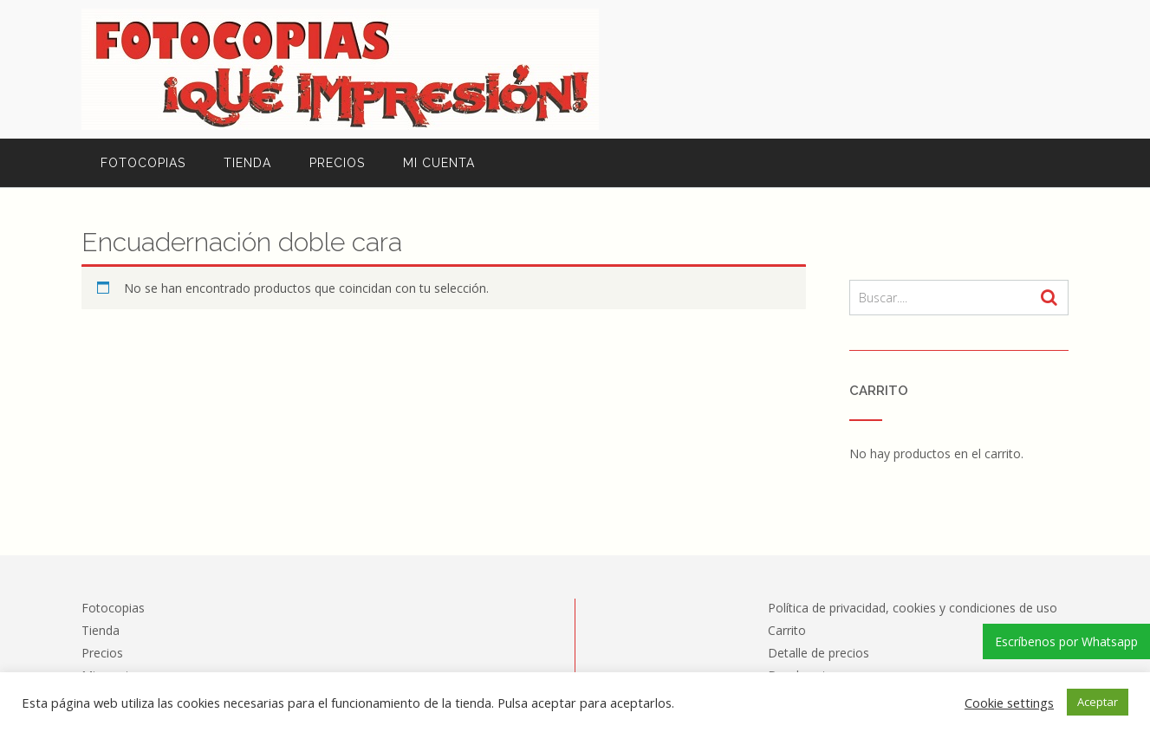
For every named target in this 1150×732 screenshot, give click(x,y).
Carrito (787, 630)
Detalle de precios (818, 653)
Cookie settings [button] (1009, 702)
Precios (337, 163)
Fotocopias (143, 163)
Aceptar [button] (1097, 701)
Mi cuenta (439, 163)
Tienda (247, 163)
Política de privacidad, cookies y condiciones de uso (912, 607)
